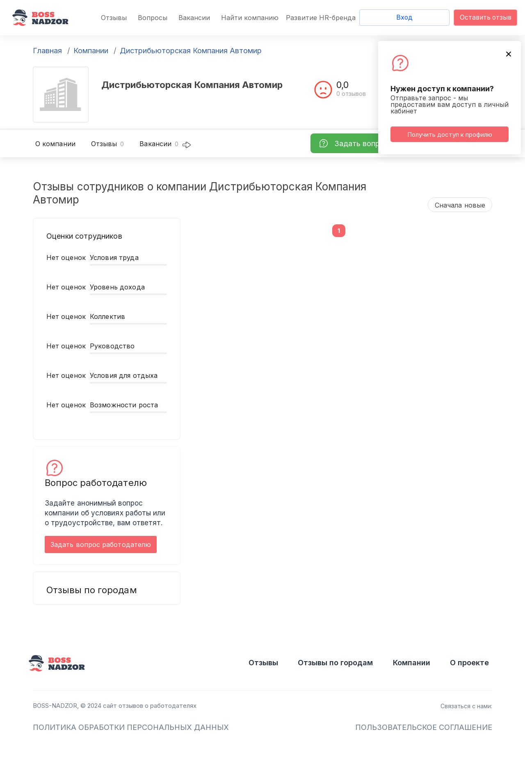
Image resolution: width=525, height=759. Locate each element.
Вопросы (152, 18)
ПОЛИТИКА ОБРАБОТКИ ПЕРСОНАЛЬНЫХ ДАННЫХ (131, 727)
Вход (404, 17)
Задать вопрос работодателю (100, 544)
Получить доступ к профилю (449, 134)
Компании (90, 50)
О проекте (469, 662)
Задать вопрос (361, 143)
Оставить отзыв (485, 17)
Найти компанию (249, 18)
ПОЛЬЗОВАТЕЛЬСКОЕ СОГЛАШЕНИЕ (423, 727)
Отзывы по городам (335, 662)
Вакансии (194, 18)
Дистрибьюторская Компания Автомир (191, 50)
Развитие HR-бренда (321, 18)
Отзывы (114, 18)
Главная (47, 50)
